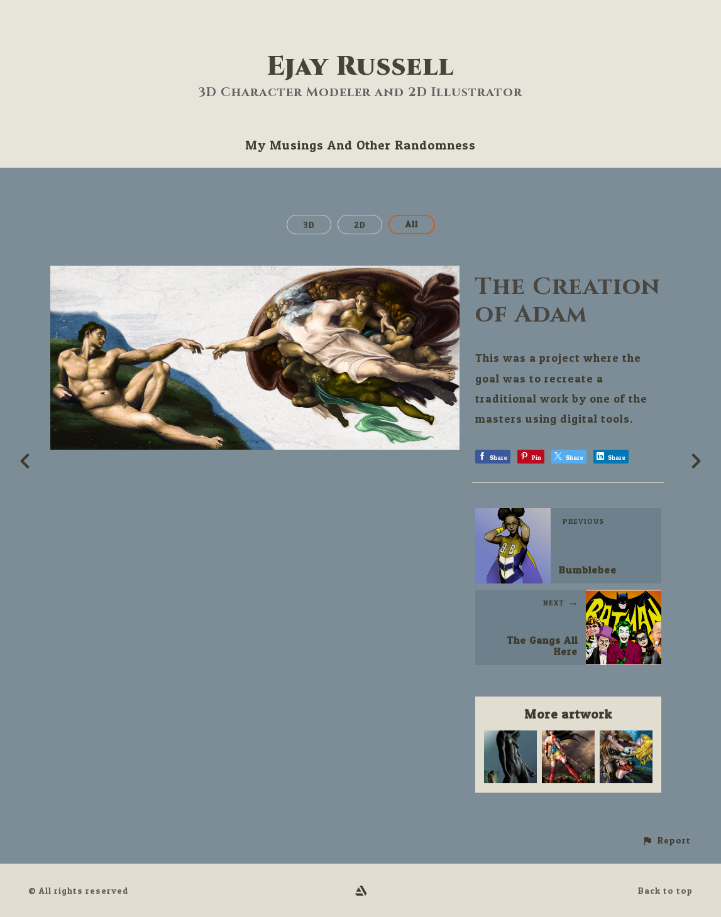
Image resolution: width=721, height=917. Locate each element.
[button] (666, 841)
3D (309, 224)
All (411, 224)
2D (360, 224)
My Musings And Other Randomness (360, 145)
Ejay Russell (360, 67)
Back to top (665, 890)
